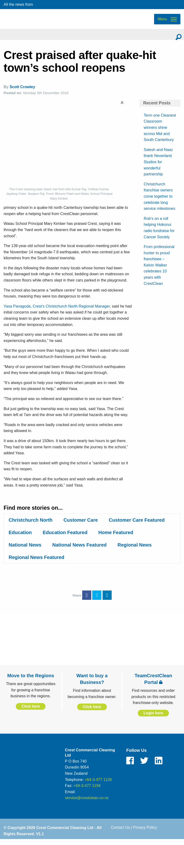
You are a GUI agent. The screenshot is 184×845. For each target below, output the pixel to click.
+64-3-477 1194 (87, 791)
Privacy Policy (145, 833)
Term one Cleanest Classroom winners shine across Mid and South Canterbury (160, 132)
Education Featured (65, 537)
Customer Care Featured (137, 525)
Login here (153, 718)
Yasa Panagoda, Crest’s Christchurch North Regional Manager (57, 311)
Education (20, 537)
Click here (31, 712)
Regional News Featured (36, 562)
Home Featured (115, 537)
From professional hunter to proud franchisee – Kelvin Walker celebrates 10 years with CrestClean (159, 270)
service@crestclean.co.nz (87, 803)
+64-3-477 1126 (98, 785)
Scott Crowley (22, 92)
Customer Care (80, 525)
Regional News (135, 550)
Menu (162, 22)
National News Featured (79, 550)
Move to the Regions (30, 680)
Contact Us (120, 833)
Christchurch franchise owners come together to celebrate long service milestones (159, 201)
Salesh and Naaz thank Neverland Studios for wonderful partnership (158, 167)
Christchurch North (30, 525)
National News (25, 550)
